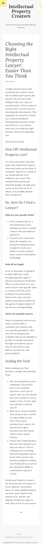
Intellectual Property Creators (21, 11)
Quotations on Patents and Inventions (19, 537)
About (19, 534)
